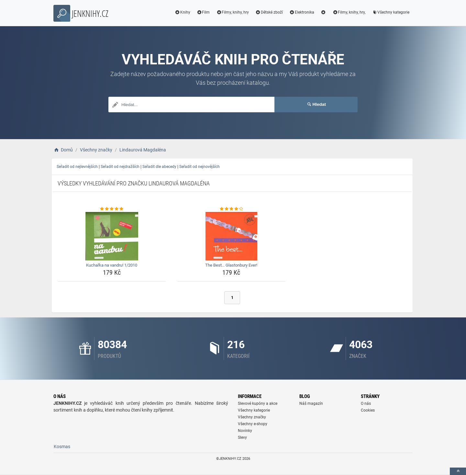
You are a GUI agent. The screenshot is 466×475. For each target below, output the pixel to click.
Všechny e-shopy (252, 424)
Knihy (182, 12)
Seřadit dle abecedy (159, 166)
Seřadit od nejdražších (120, 166)
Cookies (368, 410)
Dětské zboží (269, 12)
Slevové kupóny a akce (257, 403)
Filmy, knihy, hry (232, 12)
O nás (366, 403)
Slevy (242, 437)
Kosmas (62, 446)
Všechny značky (252, 417)
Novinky (245, 430)
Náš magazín (311, 403)
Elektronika (301, 12)
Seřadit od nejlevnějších (77, 166)
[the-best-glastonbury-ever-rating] (231, 209)
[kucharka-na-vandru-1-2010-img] (112, 236)
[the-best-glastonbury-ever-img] (231, 236)
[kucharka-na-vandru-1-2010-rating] (112, 209)
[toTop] (458, 471)
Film (203, 12)
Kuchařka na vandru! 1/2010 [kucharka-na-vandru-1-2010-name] (111, 265)
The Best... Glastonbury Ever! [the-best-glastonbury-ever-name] (231, 265)
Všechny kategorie (390, 12)
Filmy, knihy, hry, (348, 12)
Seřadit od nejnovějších (199, 166)
